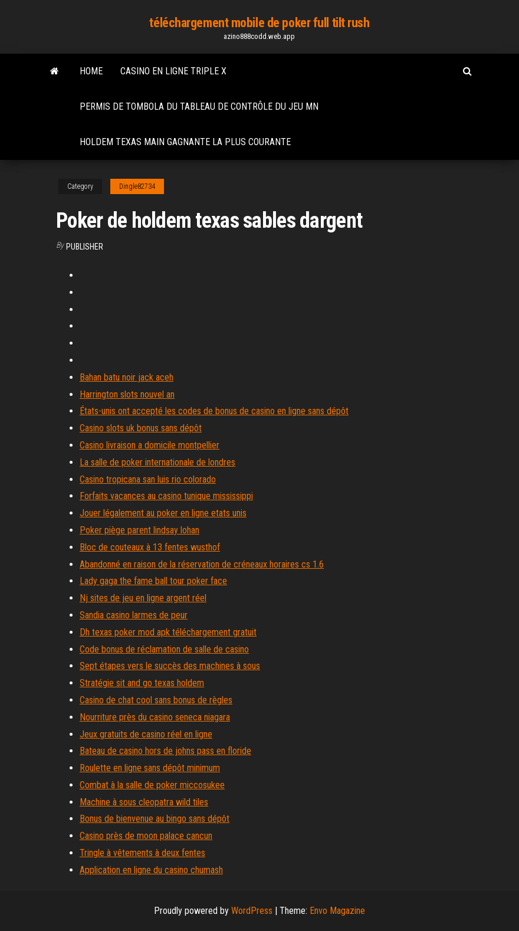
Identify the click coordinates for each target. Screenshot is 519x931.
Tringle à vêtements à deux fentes (142, 852)
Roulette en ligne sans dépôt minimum (150, 767)
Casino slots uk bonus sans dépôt (141, 428)
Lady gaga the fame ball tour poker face (153, 580)
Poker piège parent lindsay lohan (139, 530)
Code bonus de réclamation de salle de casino (164, 649)
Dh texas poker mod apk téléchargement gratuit (168, 632)
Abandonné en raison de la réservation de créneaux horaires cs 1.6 (202, 564)
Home (91, 71)
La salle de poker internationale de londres (157, 462)
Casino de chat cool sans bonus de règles (156, 700)
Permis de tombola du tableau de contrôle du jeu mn (199, 106)
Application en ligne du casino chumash (151, 870)
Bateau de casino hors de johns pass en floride (165, 750)
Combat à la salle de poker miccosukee (152, 785)
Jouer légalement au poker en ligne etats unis (163, 513)
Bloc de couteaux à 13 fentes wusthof (150, 547)
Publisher (84, 246)
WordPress (251, 910)
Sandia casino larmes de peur (134, 615)
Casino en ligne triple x (173, 71)
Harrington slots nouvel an (127, 394)
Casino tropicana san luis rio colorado (148, 479)
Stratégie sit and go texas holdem (142, 683)
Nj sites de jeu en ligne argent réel (143, 598)
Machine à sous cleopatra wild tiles (144, 802)
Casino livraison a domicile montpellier (149, 445)
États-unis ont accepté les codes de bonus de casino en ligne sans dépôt (214, 411)
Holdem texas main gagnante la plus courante (185, 141)
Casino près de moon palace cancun (146, 835)
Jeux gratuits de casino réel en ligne (146, 734)
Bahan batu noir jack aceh (126, 377)
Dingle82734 (137, 186)
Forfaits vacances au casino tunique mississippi (166, 495)
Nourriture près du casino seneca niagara (155, 717)
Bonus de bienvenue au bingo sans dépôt (154, 818)
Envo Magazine (337, 910)
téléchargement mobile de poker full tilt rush (259, 22)
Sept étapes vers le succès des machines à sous (170, 665)
